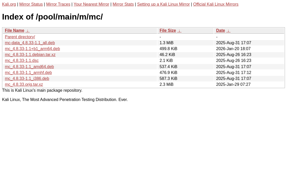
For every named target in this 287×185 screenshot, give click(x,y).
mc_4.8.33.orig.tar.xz (24, 84)
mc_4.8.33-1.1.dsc (22, 60)
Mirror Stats (123, 4)
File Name (14, 30)
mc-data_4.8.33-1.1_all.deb (30, 43)
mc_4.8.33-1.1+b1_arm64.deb (32, 49)
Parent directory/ (20, 37)
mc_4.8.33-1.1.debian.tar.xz (30, 54)
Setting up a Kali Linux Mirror (163, 4)
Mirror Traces (58, 4)
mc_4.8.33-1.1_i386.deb (27, 78)
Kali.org (9, 4)
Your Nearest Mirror (91, 4)
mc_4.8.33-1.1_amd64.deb (29, 66)
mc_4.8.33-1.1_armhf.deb (28, 72)
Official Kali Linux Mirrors (216, 4)
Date (220, 30)
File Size (168, 30)
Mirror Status (31, 4)
